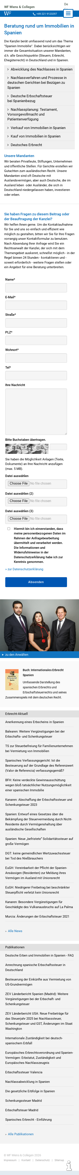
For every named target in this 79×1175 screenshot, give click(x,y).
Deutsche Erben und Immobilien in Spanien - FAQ (39, 960)
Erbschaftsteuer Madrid (21, 1115)
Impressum (10, 1165)
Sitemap (58, 1165)
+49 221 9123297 (46, 13)
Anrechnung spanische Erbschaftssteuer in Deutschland (35, 972)
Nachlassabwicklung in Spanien (27, 1087)
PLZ (8, 332)
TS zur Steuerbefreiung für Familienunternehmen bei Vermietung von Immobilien (39, 748)
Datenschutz (42, 1165)
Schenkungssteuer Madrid (23, 1106)
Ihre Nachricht (15, 385)
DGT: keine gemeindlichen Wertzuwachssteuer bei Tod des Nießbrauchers (37, 861)
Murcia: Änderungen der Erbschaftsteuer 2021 (37, 921)
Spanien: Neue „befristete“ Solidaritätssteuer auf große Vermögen (39, 846)
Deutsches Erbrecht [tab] (24, 145)
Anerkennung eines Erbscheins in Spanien (34, 722)
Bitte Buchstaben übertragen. (26, 440)
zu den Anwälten (16, 655)
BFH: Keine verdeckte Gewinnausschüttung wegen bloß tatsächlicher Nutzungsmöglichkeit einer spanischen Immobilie (38, 790)
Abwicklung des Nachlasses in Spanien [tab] (39, 69)
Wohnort (12, 350)
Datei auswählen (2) (19, 494)
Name (10, 279)
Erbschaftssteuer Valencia (23, 1077)
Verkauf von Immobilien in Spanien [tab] (35, 128)
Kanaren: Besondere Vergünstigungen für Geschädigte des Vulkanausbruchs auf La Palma (39, 909)
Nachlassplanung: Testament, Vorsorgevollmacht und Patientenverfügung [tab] (31, 114)
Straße (10, 315)
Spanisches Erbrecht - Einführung (28, 1125)
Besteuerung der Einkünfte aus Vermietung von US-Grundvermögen (38, 987)
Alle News (15, 936)
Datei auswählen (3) (19, 511)
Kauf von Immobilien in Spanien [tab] (33, 136)
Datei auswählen (17, 476)
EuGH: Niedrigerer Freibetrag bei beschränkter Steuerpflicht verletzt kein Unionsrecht (37, 895)
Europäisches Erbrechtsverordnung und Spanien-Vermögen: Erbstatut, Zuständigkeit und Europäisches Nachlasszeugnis (39, 1063)
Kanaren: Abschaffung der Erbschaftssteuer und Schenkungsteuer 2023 (39, 807)
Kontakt (25, 1165)
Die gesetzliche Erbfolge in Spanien (30, 1096)
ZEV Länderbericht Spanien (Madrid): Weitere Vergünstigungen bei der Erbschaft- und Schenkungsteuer (36, 1004)
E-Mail (10, 297)
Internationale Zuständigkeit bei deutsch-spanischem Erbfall (33, 1045)
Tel (8, 367)
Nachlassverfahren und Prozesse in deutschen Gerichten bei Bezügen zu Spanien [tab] (36, 82)
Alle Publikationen (20, 1139)
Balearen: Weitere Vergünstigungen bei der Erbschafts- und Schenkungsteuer (35, 734)
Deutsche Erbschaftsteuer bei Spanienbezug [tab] (29, 98)
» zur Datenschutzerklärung (24, 569)
